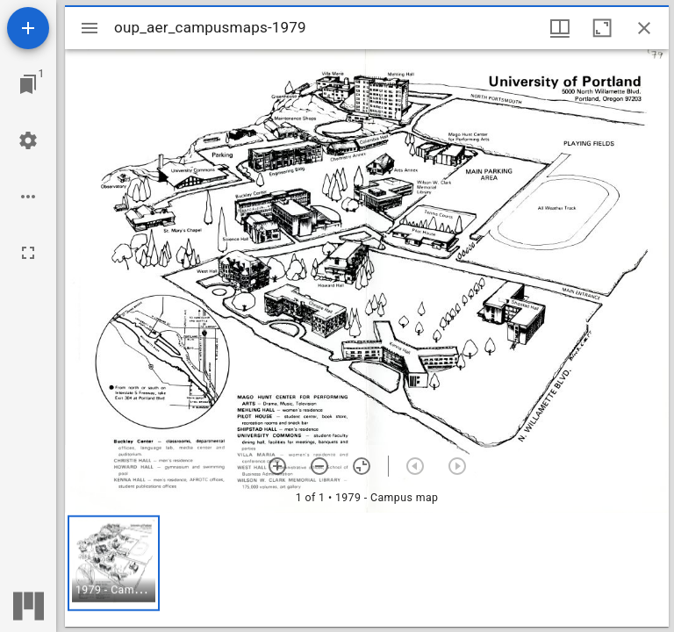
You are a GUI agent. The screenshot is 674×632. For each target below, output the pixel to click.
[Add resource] (28, 28)
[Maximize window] (602, 28)
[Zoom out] (319, 466)
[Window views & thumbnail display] (560, 28)
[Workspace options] (28, 197)
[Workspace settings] (28, 140)
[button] (113, 563)
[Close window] (644, 28)
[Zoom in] (277, 466)
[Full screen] (28, 253)
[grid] (367, 570)
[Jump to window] (28, 84)
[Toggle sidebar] (89, 28)
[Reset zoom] (362, 466)
